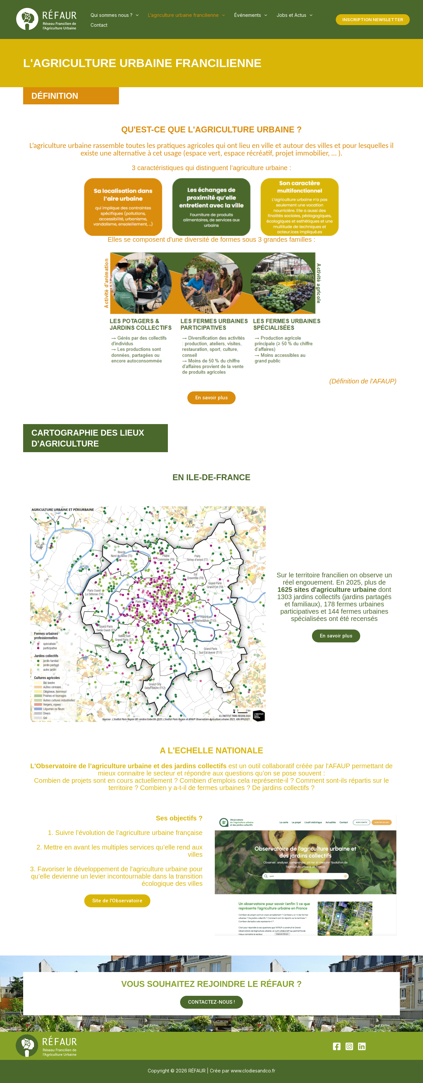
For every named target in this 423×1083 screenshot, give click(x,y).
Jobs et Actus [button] (268, 20)
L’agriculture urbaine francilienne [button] (175, 20)
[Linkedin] (362, 1046)
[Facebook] (336, 1046)
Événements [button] (232, 20)
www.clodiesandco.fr (253, 1070)
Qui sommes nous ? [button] (111, 20)
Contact (296, 19)
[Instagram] (349, 1046)
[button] (132, 20)
